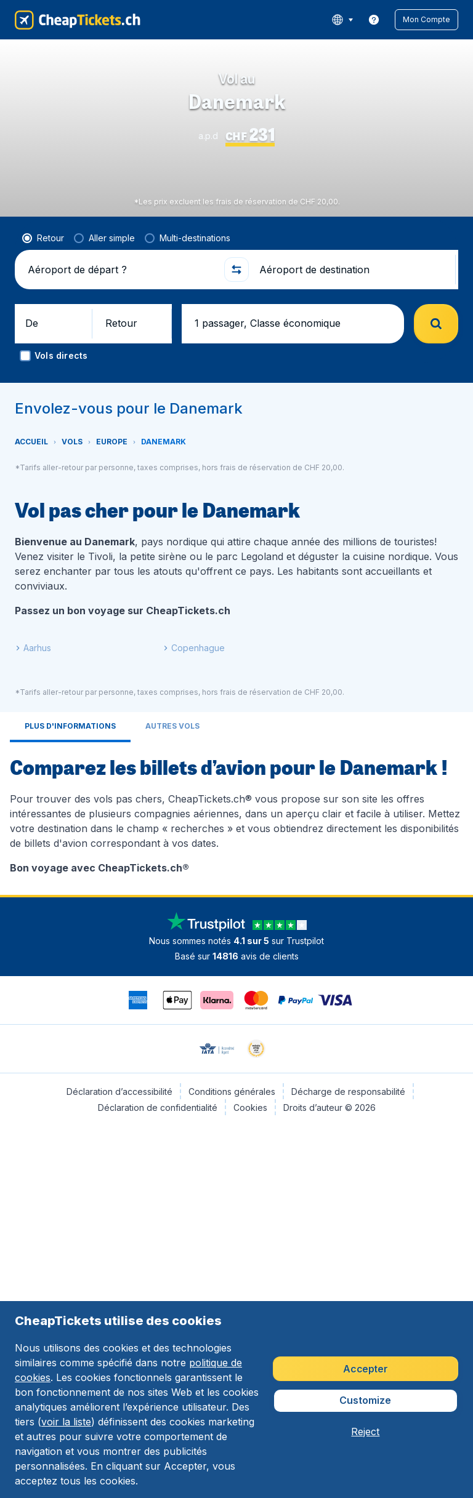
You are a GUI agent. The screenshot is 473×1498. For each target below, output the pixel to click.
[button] (435, 20)
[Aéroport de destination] (352, 342)
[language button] (360, 20)
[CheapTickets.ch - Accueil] (65, 19)
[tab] (70, 800)
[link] (392, 20)
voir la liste (66, 1422)
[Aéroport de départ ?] (121, 342)
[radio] (43, 311)
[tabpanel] (236, 886)
